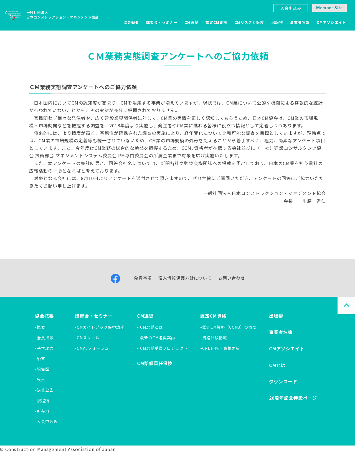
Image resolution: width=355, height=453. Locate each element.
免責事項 (143, 278)
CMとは (277, 365)
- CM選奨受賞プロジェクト (162, 348)
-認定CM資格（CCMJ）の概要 (228, 327)
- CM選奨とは (150, 327)
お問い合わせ (231, 278)
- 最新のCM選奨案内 (156, 337)
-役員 (40, 379)
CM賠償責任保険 (155, 363)
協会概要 (131, 22)
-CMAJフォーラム (92, 348)
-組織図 (42, 369)
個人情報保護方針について (185, 278)
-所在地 (42, 411)
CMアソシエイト (331, 22)
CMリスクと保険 (249, 22)
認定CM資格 (216, 22)
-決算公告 (44, 390)
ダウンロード (283, 381)
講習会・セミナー (161, 22)
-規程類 (42, 400)
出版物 (277, 22)
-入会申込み (46, 421)
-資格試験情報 (213, 337)
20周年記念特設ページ (293, 397)
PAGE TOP (346, 305)
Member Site (329, 8)
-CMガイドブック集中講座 (100, 327)
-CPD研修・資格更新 (220, 348)
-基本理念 (44, 348)
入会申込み (290, 8)
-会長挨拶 (44, 337)
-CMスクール (87, 337)
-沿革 (40, 358)
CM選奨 (191, 22)
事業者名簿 (300, 22)
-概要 (40, 327)
